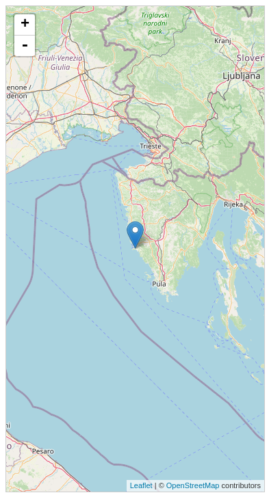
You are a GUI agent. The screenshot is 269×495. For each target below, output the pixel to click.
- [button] (24, 46)
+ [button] (25, 24)
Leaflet (141, 485)
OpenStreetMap (193, 485)
